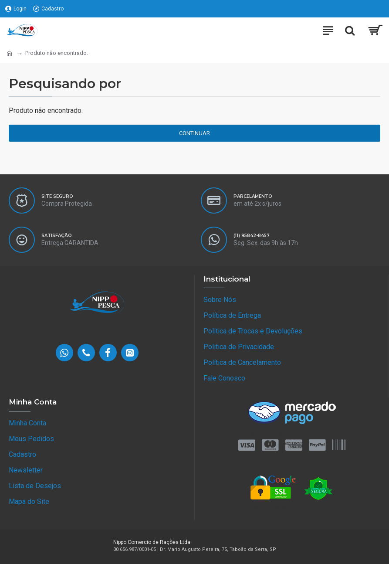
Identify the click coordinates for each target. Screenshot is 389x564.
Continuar (194, 133)
